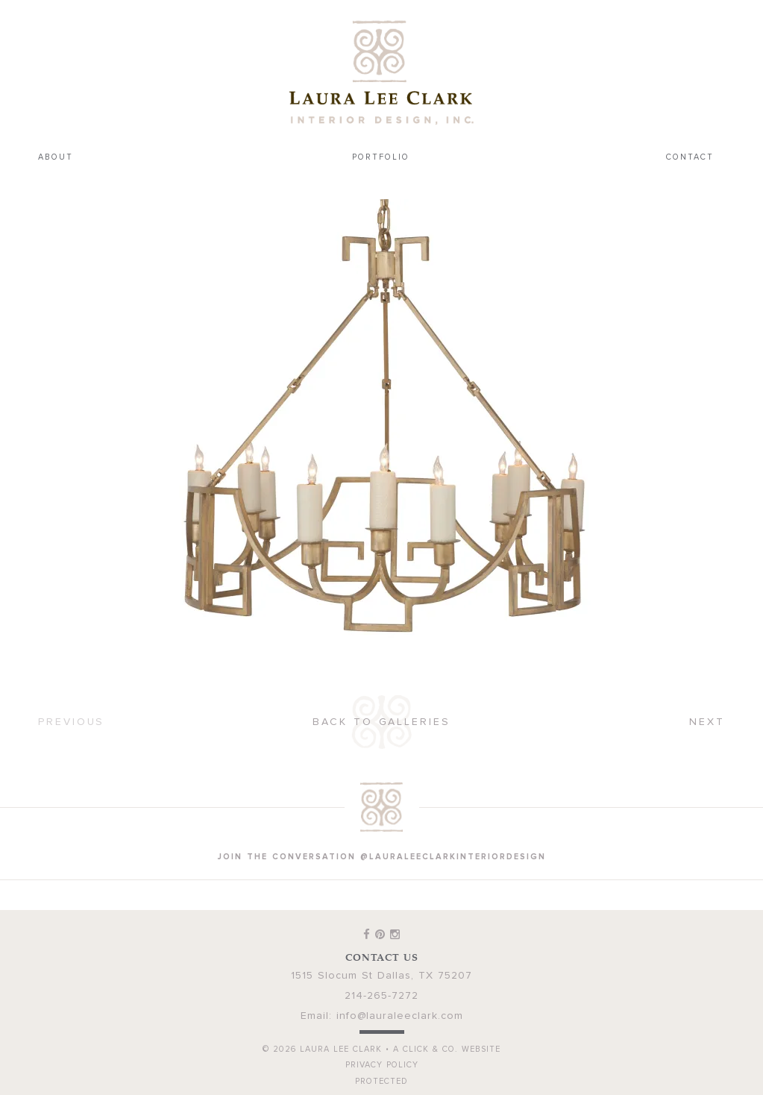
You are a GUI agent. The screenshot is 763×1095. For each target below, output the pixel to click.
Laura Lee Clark (382, 72)
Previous (71, 722)
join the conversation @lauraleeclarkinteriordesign (382, 857)
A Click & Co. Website (446, 1049)
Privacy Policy (381, 1065)
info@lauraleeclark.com (399, 1016)
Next (707, 722)
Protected (381, 1081)
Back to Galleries (381, 722)
